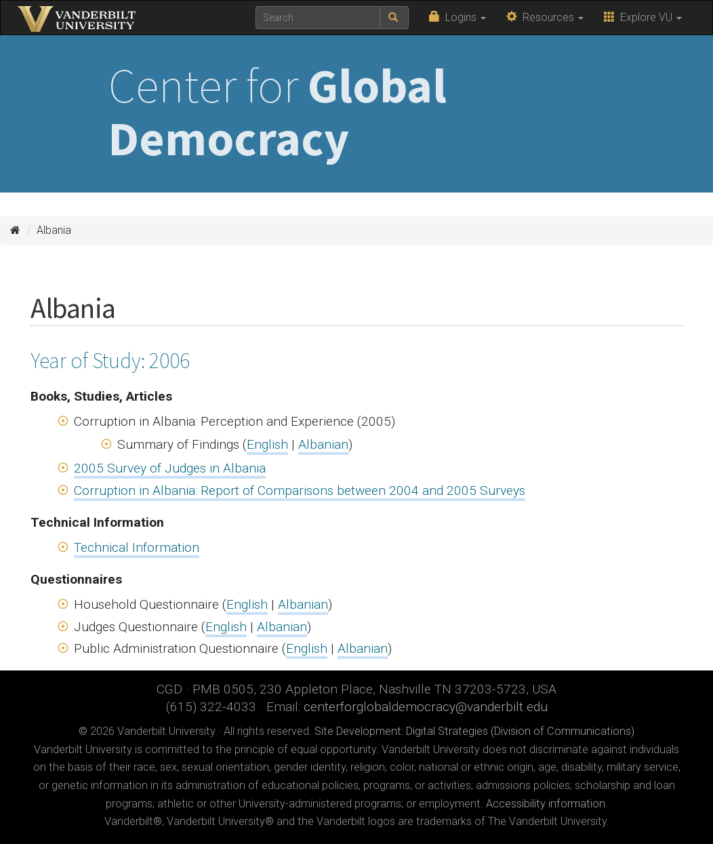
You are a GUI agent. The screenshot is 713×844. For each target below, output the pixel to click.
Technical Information (136, 547)
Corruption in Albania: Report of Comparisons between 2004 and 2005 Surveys (299, 490)
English (267, 444)
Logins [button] (457, 17)
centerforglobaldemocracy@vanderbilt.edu (426, 707)
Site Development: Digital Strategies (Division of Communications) (474, 731)
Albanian (323, 444)
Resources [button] (545, 17)
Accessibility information (545, 803)
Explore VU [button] (643, 17)
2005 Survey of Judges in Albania (170, 468)
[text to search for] (318, 17)
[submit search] (394, 17)
